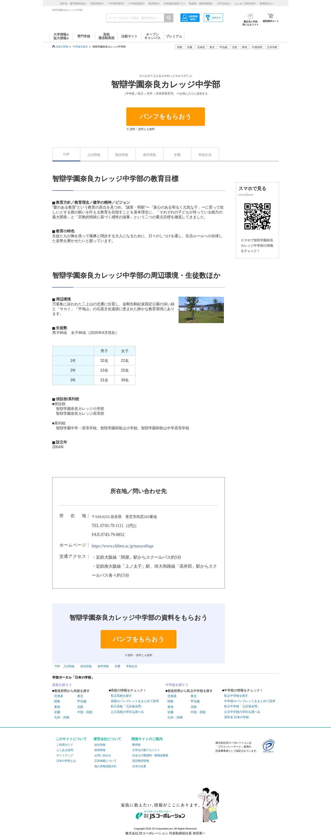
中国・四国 (84, 712)
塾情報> (154, 3)
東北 (80, 696)
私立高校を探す (121, 695)
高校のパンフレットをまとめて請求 (135, 701)
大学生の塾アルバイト (146, 750)
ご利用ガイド (64, 744)
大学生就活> (224, 3)
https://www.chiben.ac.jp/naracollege (123, 546)
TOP (66, 154)
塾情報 (136, 744)
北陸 (80, 707)
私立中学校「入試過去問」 (242, 706)
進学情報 (149, 155)
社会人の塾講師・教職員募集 (150, 755)
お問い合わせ (102, 755)
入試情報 (93, 155)
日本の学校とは (66, 760)
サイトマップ (64, 755)
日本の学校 (62, 46)
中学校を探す (80, 46)
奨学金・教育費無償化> (73, 3)
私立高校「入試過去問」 (127, 706)
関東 (57, 701)
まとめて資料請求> (245, 3)
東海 (57, 707)
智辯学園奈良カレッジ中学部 (165, 84)
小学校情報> (136, 3)
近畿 (57, 712)
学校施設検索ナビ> (174, 3)
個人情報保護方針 (105, 766)
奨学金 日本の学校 (236, 717)
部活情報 (121, 155)
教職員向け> (267, 3)
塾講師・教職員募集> (201, 3)
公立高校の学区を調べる (127, 712)
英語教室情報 (140, 760)
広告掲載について (105, 760)
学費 (177, 155)
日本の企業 (139, 766)
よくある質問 (64, 750)
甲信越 (81, 701)
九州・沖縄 (61, 717)
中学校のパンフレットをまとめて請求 (249, 701)
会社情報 (99, 744)
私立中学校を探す (236, 695)
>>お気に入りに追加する (192, 93)
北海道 (201, 47)
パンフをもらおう (166, 116)
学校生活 (204, 155)
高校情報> (97, 3)
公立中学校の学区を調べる (242, 712)
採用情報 (99, 750)
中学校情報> (116, 3)
